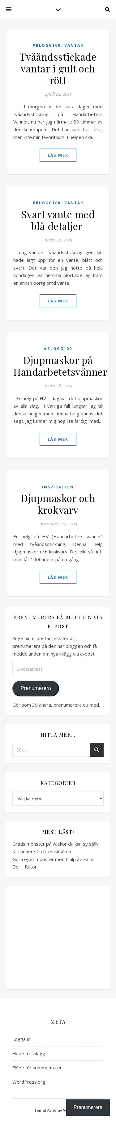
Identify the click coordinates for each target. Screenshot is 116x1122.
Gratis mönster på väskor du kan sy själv (55, 844)
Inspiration (58, 487)
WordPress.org (28, 1082)
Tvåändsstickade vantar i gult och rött (58, 68)
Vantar (74, 45)
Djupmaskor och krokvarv (58, 503)
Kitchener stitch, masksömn (41, 851)
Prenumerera (35, 688)
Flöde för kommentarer (37, 1067)
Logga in (21, 1039)
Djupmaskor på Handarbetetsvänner (60, 365)
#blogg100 (46, 45)
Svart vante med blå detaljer (58, 219)
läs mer (58, 155)
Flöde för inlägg (28, 1053)
